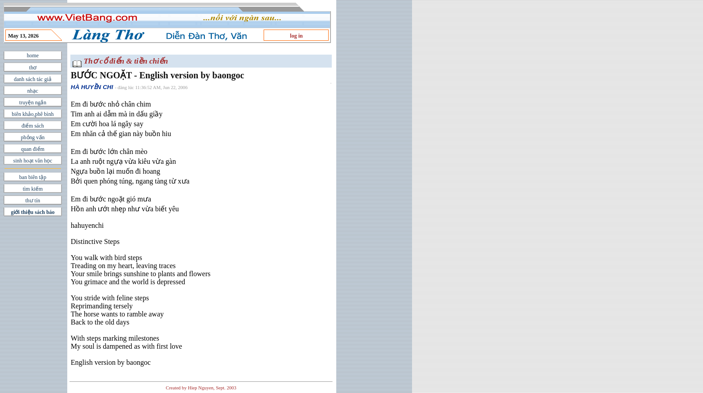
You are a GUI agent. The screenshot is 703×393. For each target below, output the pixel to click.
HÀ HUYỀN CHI (92, 87)
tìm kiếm (33, 189)
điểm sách (33, 126)
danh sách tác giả (33, 79)
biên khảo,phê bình (32, 114)
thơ (32, 67)
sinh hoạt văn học (32, 161)
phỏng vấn (33, 137)
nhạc (32, 91)
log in (296, 36)
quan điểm (32, 149)
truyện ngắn (32, 102)
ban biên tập (32, 177)
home (33, 55)
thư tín (32, 200)
